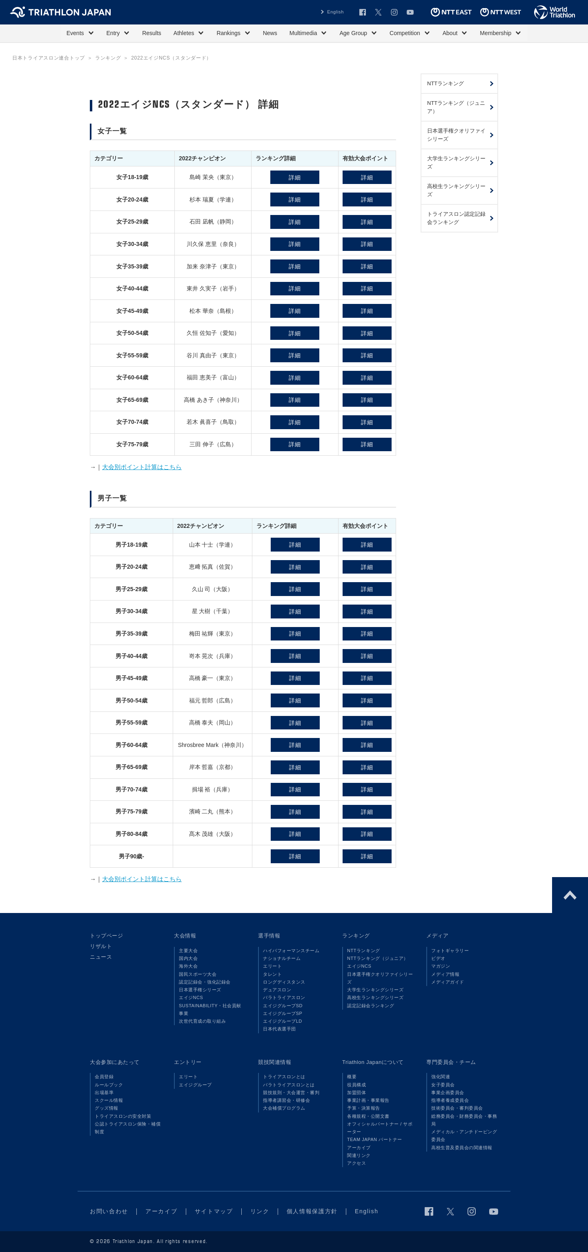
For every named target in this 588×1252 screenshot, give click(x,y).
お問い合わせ (109, 1211)
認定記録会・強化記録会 (205, 981)
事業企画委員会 (447, 1092)
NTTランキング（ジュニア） (377, 958)
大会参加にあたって (115, 1062)
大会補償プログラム (284, 1108)
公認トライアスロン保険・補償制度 (127, 1127)
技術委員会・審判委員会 (457, 1108)
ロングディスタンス (284, 981)
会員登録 (104, 1076)
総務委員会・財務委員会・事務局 (464, 1120)
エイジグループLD (282, 1021)
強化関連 (440, 1076)
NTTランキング (363, 950)
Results (151, 33)
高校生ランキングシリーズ (375, 997)
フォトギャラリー (450, 950)
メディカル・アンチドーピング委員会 (464, 1135)
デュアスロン (277, 989)
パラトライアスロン (284, 997)
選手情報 (269, 936)
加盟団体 (356, 1092)
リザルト (101, 946)
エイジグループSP (282, 1013)
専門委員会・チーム (451, 1062)
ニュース (101, 957)
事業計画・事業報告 (368, 1100)
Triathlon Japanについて (373, 1062)
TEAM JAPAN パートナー (374, 1139)
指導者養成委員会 (450, 1100)
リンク (260, 1211)
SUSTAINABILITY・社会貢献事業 (210, 1009)
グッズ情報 (106, 1108)
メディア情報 (445, 974)
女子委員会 (443, 1084)
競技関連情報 (274, 1062)
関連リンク (359, 1155)
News (270, 33)
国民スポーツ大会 (197, 974)
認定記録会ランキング (370, 1005)
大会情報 (185, 936)
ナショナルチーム (282, 958)
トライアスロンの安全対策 (123, 1116)
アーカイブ (359, 1147)
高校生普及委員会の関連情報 (461, 1147)
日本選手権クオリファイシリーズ (380, 978)
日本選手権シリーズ (200, 989)
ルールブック (109, 1084)
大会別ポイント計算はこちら (142, 466)
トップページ (106, 936)
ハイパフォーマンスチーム (291, 950)
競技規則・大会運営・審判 (291, 1092)
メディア (437, 936)
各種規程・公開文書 (368, 1116)
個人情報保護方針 (312, 1211)
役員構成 (356, 1084)
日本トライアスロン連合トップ (48, 58)
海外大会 (188, 966)
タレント (272, 974)
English (335, 11)
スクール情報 (109, 1100)
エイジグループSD (283, 1005)
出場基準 (104, 1092)
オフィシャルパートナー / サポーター (380, 1127)
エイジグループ (195, 1084)
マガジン (440, 966)
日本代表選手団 (279, 1028)
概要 (351, 1076)
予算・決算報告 (363, 1108)
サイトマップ (214, 1211)
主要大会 (188, 950)
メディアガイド (447, 981)
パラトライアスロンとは (289, 1084)
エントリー (188, 1062)
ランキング (108, 58)
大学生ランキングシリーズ (375, 989)
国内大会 (188, 958)
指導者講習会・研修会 (286, 1100)
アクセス (356, 1163)
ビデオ (438, 958)
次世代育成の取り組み (202, 1021)
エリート (272, 966)
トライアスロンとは (284, 1076)
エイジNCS (191, 997)
